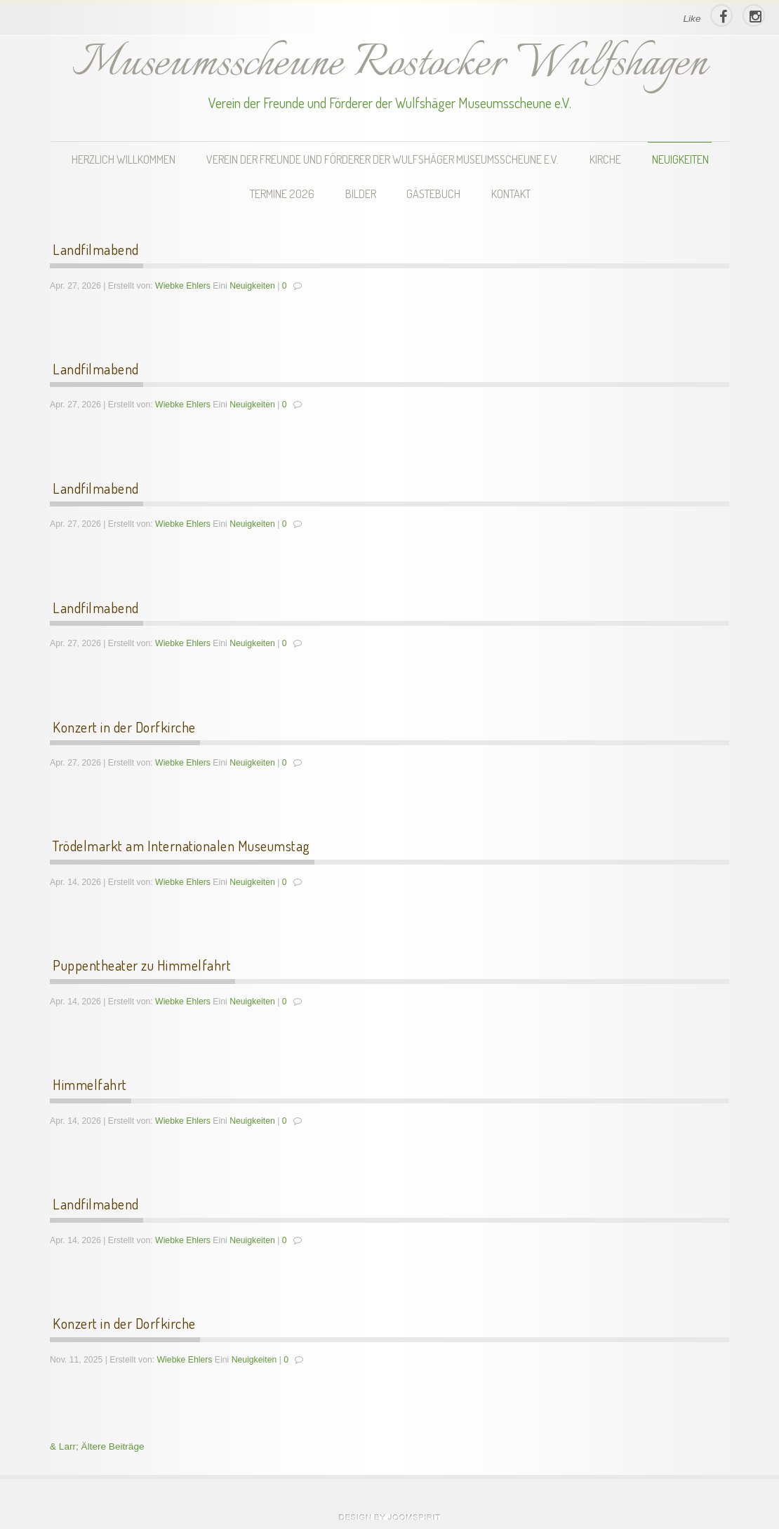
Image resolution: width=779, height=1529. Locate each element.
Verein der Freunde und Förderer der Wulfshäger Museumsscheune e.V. (382, 159)
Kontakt (511, 193)
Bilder (360, 193)
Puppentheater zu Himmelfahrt (142, 965)
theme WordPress (389, 1517)
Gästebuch (433, 193)
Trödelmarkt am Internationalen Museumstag (181, 845)
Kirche (605, 159)
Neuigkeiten (680, 159)
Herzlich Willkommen (123, 159)
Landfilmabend (96, 249)
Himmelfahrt (90, 1084)
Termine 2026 (282, 193)
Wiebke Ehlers (183, 286)
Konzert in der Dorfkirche (124, 727)
